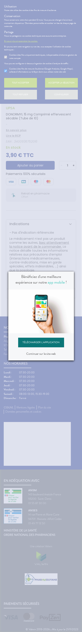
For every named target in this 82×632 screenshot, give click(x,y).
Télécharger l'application (41, 342)
